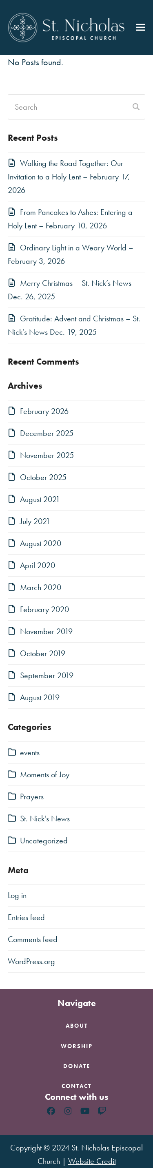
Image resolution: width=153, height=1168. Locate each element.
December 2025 (46, 433)
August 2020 (40, 543)
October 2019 (42, 653)
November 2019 (46, 631)
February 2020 (44, 609)
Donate (76, 1066)
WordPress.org (31, 961)
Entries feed (26, 917)
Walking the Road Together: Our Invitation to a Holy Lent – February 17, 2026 (69, 176)
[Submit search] (136, 107)
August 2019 (40, 697)
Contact (76, 1086)
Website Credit (92, 1161)
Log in (17, 895)
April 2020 (37, 565)
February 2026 (44, 411)
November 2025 (47, 455)
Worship (77, 1046)
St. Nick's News (45, 818)
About (77, 1025)
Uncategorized (44, 840)
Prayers (32, 796)
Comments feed (33, 939)
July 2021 (35, 521)
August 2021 (40, 499)
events (30, 752)
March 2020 (40, 587)
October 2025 (43, 477)
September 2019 (46, 675)
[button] (140, 27)
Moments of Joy (44, 774)
